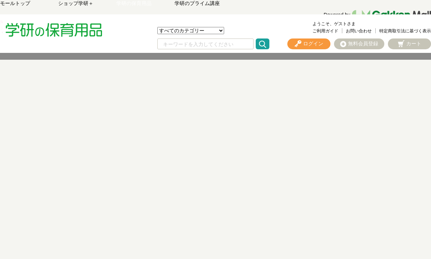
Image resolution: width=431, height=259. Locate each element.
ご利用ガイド (325, 30)
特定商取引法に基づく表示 (405, 30)
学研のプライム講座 (197, 3)
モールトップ (15, 3)
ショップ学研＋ (75, 3)
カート (413, 43)
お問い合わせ (359, 30)
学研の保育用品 (134, 3)
